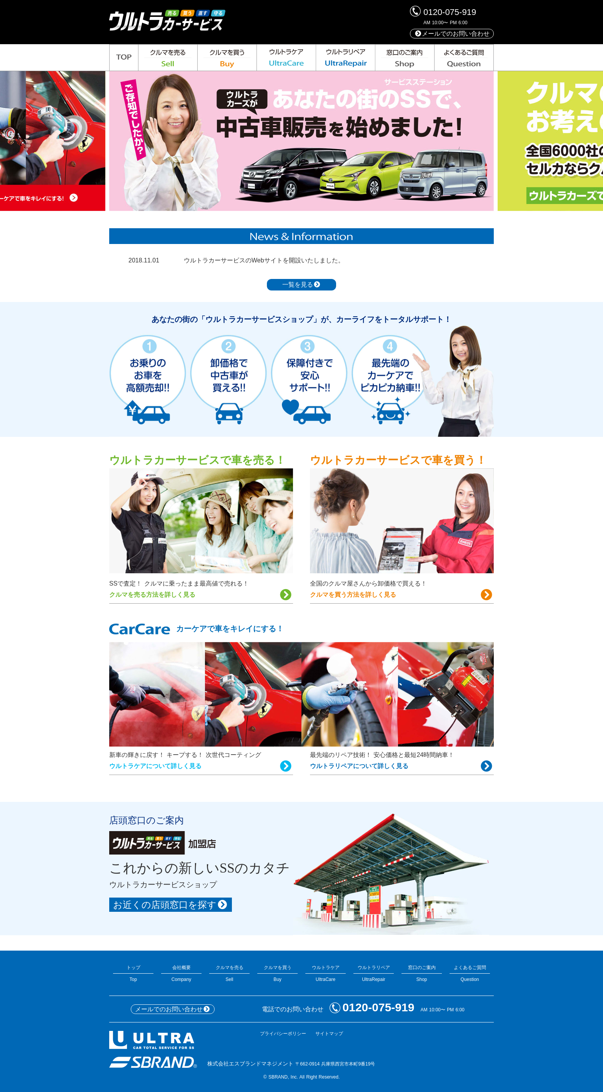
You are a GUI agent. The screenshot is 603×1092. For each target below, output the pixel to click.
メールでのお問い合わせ (452, 33)
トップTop (133, 973)
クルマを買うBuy (277, 973)
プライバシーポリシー (283, 1033)
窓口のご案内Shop (421, 973)
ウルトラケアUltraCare (325, 973)
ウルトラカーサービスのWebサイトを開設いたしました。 (264, 260)
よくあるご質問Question (470, 973)
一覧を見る (301, 284)
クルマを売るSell (229, 973)
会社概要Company (181, 973)
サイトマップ (329, 1033)
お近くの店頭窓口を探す (170, 904)
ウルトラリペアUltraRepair (373, 973)
